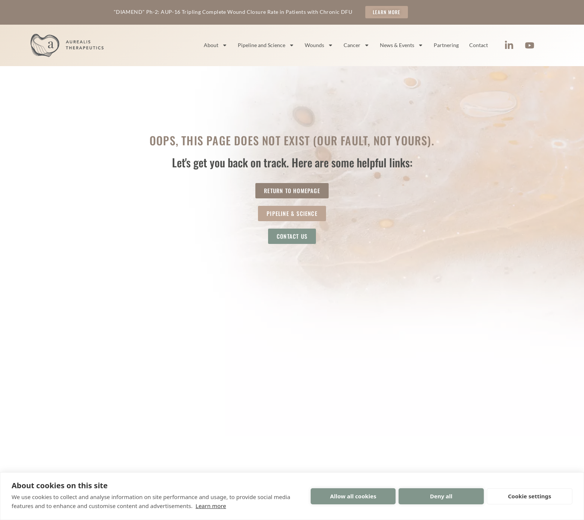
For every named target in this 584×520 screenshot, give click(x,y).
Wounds (319, 45)
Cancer (356, 45)
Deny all (441, 496)
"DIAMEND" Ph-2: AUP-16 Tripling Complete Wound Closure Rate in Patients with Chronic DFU (233, 12)
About (215, 45)
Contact (478, 45)
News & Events (401, 45)
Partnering (446, 45)
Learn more (211, 506)
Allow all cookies (353, 496)
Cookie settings (529, 496)
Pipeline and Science (266, 45)
